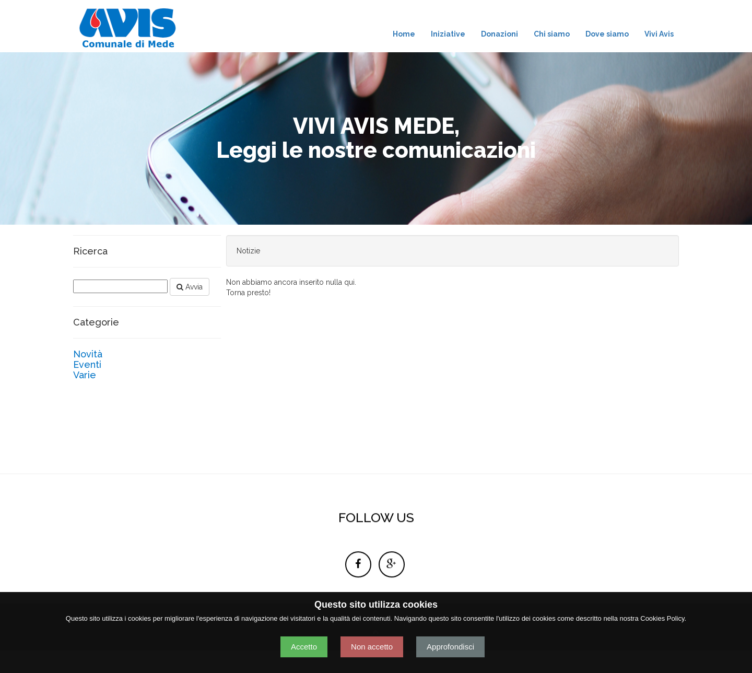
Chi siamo (552, 34)
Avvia (190, 287)
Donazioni (499, 34)
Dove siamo (607, 34)
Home (404, 34)
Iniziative (448, 34)
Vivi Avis (659, 34)
